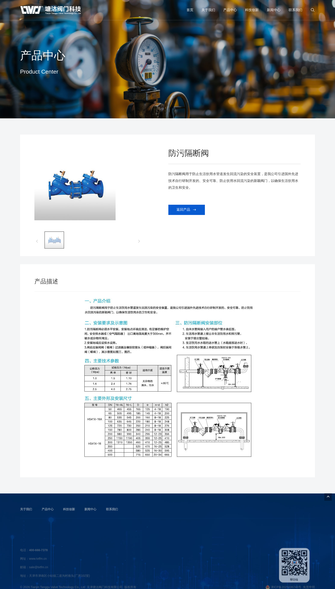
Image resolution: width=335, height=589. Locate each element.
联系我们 (295, 10)
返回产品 (186, 212)
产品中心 (230, 10)
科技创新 (252, 10)
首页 (190, 10)
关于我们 (208, 10)
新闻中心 (274, 10)
